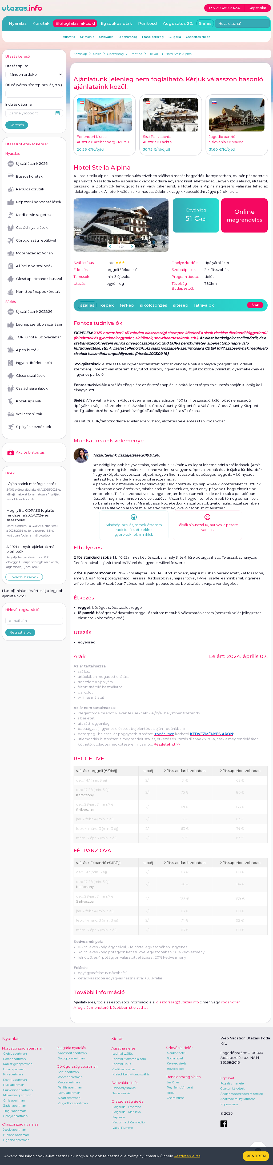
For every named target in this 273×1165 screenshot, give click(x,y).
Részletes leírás (187, 1156)
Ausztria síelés (123, 1048)
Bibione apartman (16, 1135)
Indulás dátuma (18, 104)
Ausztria (69, 37)
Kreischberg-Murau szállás (131, 1074)
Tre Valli (153, 54)
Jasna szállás (121, 1093)
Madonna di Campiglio (128, 1122)
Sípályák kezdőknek (29, 427)
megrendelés (244, 215)
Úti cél (33, 85)
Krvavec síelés (176, 1063)
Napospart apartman (72, 1053)
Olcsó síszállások (26, 376)
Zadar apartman (14, 1105)
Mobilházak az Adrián (30, 253)
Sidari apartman (69, 1098)
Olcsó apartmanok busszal (34, 279)
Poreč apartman (14, 1059)
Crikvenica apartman (18, 1090)
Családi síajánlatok (27, 388)
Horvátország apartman (22, 1048)
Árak (255, 305)
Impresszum (229, 1104)
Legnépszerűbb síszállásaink (35, 324)
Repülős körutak (25, 189)
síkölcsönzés (153, 305)
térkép (127, 305)
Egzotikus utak (116, 23)
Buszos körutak (25, 176)
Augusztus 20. (178, 23)
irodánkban (230, 1002)
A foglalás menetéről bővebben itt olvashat (111, 1007)
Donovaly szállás (124, 1088)
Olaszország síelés (127, 1101)
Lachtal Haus (122, 1064)
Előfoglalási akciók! (75, 23)
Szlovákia (106, 37)
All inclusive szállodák (30, 266)
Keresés (17, 125)
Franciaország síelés (183, 1077)
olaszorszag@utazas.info (177, 1002)
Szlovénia (87, 37)
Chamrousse (175, 1098)
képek (107, 305)
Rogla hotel (175, 1058)
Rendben (256, 1156)
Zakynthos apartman (73, 1103)
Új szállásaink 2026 (27, 164)
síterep (180, 305)
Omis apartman (14, 1100)
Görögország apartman (77, 1066)
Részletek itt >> (167, 744)
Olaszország (115, 54)
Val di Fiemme (123, 1128)
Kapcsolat (227, 1078)
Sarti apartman (68, 1072)
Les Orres (173, 1082)
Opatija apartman (15, 1116)
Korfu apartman (69, 1093)
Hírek (10, 473)
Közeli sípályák (24, 401)
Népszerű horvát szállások (34, 202)
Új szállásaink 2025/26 (29, 312)
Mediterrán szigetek (29, 215)
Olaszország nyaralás (20, 1124)
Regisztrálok (20, 632)
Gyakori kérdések (232, 1088)
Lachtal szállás (123, 1053)
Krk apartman (13, 1074)
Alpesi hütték (23, 350)
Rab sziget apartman (18, 1064)
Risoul (171, 1093)
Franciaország (153, 37)
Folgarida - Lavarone (127, 1107)
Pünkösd (147, 23)
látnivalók (204, 305)
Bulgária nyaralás (71, 1048)
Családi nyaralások (27, 228)
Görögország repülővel (31, 240)
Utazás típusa (16, 66)
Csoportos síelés (198, 37)
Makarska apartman (17, 1095)
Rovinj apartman (15, 1080)
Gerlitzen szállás (124, 1069)
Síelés (97, 54)
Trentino (136, 54)
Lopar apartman (14, 1069)
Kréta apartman (69, 1082)
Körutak (41, 23)
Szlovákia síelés (124, 1082)
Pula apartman (13, 1085)
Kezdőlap (80, 54)
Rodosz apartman (70, 1077)
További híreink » (24, 577)
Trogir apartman (14, 1111)
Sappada (119, 1117)
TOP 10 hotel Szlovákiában (34, 337)
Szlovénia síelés (179, 1048)
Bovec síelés (175, 1069)
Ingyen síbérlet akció (29, 363)
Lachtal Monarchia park (129, 1059)
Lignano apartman (16, 1140)
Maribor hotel (176, 1053)
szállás (87, 305)
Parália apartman (70, 1087)
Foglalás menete (232, 1083)
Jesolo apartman (14, 1129)
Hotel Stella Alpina (179, 54)
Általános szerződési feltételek (241, 1094)
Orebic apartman (15, 1053)
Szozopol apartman (71, 1058)
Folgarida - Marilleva (127, 1112)
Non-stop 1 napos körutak (33, 292)
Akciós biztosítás (26, 452)
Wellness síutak (24, 414)
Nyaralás (18, 23)
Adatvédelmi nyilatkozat (237, 1099)
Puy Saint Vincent (180, 1087)
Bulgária (174, 37)
